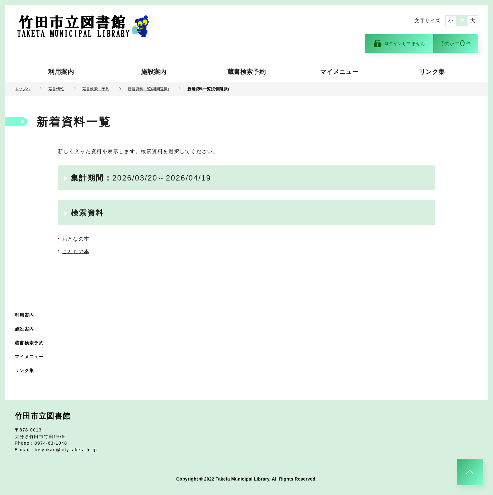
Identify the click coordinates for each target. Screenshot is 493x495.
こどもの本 (75, 251)
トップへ (22, 89)
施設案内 (153, 71)
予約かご (456, 43)
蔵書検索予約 (246, 71)
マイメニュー (339, 71)
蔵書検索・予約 (95, 89)
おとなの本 (75, 239)
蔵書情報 (56, 89)
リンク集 (432, 71)
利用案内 (61, 71)
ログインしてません (399, 43)
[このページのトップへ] (470, 472)
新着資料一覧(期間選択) (148, 89)
